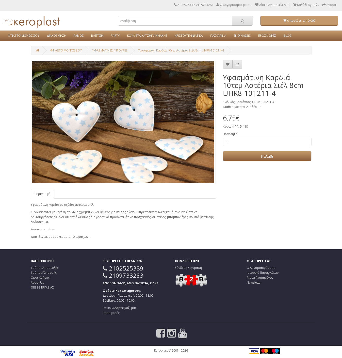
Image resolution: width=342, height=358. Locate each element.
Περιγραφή (42, 194)
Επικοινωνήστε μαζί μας (119, 308)
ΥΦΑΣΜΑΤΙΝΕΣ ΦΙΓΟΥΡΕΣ (110, 50)
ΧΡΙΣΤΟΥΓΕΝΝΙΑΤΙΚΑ (189, 36)
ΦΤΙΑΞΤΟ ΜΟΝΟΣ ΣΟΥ (23, 36)
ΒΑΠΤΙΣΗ (97, 36)
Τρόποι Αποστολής (45, 268)
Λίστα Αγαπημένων (260, 277)
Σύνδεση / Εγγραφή (188, 268)
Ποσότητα (230, 134)
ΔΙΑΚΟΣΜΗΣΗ (56, 36)
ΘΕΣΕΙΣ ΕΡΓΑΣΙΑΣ (42, 287)
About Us (37, 282)
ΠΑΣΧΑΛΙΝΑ (218, 36)
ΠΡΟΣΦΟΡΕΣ (267, 36)
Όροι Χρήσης (40, 277)
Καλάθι (267, 156)
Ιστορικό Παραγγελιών (262, 273)
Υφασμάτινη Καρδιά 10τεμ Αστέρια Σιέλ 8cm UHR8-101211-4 (181, 50)
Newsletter (254, 282)
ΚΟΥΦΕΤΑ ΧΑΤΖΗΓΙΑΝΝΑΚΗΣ (147, 36)
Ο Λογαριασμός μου (261, 268)
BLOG (287, 36)
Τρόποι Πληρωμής (44, 273)
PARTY (115, 36)
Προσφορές (111, 313)
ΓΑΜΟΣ (79, 36)
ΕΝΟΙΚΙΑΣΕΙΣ (242, 36)
